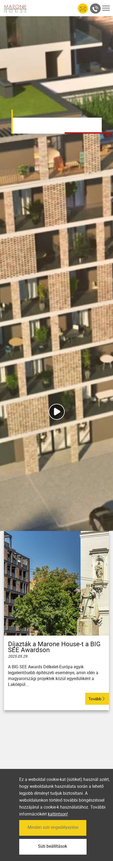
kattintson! (58, 827)
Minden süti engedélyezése (53, 840)
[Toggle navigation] (106, 8)
